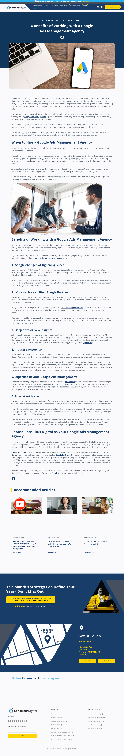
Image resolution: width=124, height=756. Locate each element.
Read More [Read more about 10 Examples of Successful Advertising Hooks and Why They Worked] (52, 553)
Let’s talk (53, 473)
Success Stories (38, 5)
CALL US (87, 661)
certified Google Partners (72, 307)
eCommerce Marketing (96, 721)
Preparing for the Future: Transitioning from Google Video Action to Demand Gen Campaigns (25, 545)
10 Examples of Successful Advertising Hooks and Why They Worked (60, 544)
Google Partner (62, 455)
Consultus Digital (19, 452)
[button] (62, 37)
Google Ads (79, 21)
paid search (70, 381)
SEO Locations (56, 725)
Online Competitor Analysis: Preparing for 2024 (95, 542)
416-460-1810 (85, 641)
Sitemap (54, 714)
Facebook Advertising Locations (62, 732)
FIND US (106, 661)
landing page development (55, 387)
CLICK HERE (85, 1)
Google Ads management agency (48, 258)
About (49, 5)
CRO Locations (56, 728)
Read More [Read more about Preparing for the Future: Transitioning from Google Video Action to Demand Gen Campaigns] (17, 553)
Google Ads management (35, 117)
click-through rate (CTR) (47, 132)
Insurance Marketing (95, 714)
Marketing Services (95, 728)
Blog (85, 5)
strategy (40, 158)
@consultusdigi (31, 678)
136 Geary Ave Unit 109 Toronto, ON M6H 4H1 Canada (89, 650)
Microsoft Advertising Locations (62, 739)
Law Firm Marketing (95, 725)
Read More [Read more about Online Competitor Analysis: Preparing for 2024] (88, 553)
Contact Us (36, 8)
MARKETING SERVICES (61, 5)
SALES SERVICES (76, 5)
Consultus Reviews (57, 717)
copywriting (88, 342)
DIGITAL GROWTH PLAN (113, 7)
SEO (72, 387)
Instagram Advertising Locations (62, 736)
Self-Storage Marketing (96, 717)
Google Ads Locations (59, 721)
